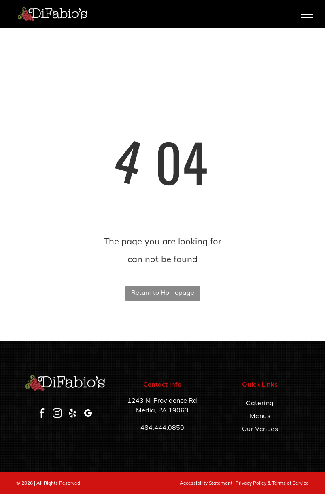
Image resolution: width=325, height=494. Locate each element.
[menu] (307, 14)
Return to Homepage (162, 292)
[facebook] (42, 414)
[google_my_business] (88, 414)
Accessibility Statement (206, 483)
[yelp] (72, 414)
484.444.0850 (162, 427)
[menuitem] (260, 402)
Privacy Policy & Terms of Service (272, 483)
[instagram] (57, 414)
